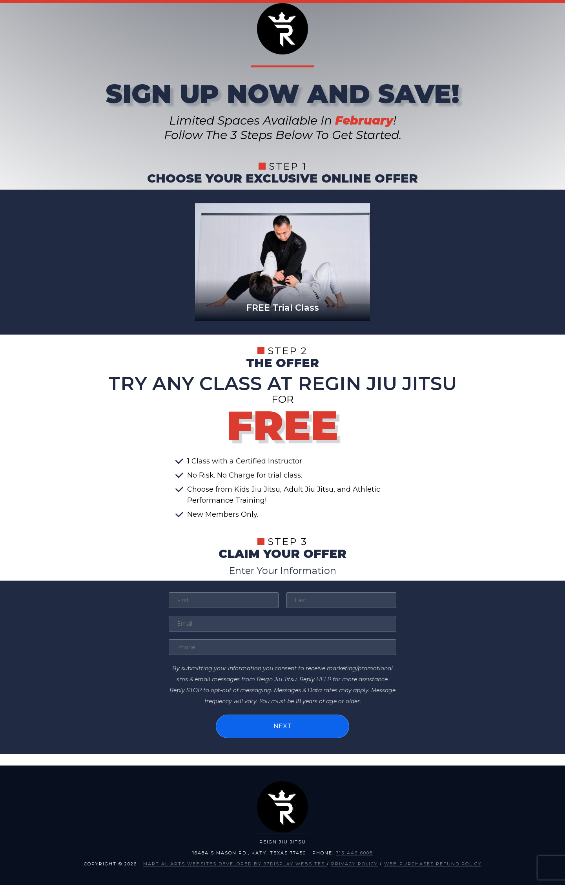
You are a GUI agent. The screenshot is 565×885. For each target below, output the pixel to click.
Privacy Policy (354, 864)
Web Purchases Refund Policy (432, 864)
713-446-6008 (354, 853)
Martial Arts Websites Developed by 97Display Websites (235, 864)
